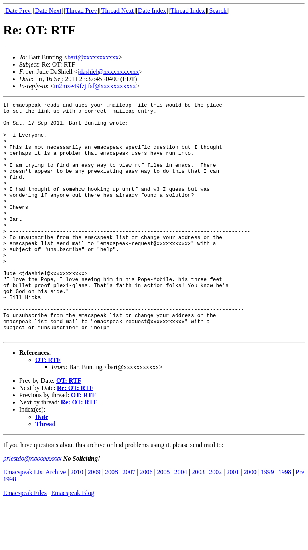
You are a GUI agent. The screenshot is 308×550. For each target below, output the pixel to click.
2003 (197, 519)
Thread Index (187, 10)
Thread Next (117, 10)
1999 (266, 519)
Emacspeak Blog (72, 539)
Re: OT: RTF (75, 434)
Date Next (48, 10)
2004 (180, 519)
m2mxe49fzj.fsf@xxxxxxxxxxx (95, 86)
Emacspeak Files (25, 539)
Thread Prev (81, 10)
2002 (214, 519)
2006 (145, 519)
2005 (163, 519)
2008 (110, 519)
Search (218, 10)
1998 (284, 519)
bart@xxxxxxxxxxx (93, 57)
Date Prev (18, 10)
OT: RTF (48, 406)
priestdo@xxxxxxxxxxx (32, 505)
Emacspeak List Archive (34, 519)
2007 (128, 519)
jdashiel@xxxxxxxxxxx (108, 71)
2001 (232, 519)
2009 (93, 519)
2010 (76, 519)
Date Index (152, 10)
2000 (249, 519)
